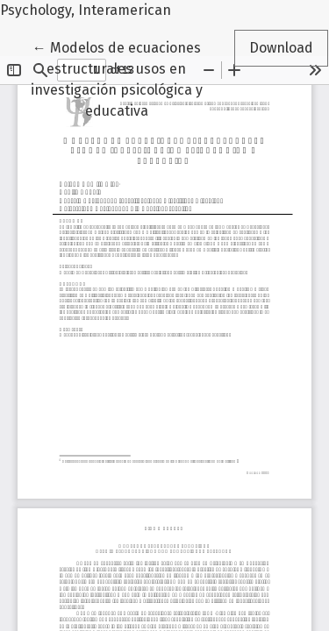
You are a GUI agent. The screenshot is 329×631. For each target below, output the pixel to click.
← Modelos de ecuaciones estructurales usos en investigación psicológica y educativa (117, 78)
